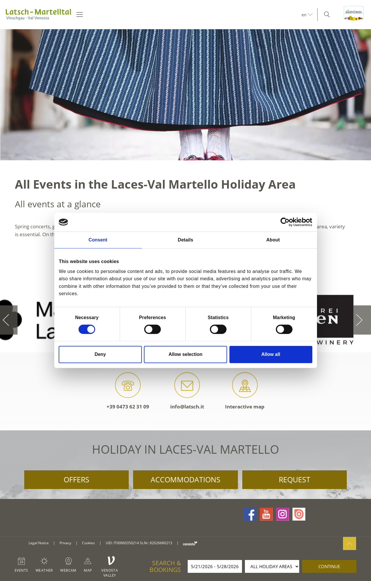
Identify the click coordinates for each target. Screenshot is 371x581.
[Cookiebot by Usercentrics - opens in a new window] (286, 222)
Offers (76, 479)
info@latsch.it (187, 391)
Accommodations (185, 479)
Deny (100, 354)
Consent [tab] (97, 239)
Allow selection (186, 354)
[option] (185, 94)
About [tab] (273, 239)
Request (294, 479)
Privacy (65, 542)
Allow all (270, 354)
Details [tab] (185, 239)
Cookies (88, 542)
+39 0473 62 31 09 (128, 391)
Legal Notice (39, 542)
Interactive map (244, 391)
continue (329, 566)
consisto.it (190, 543)
